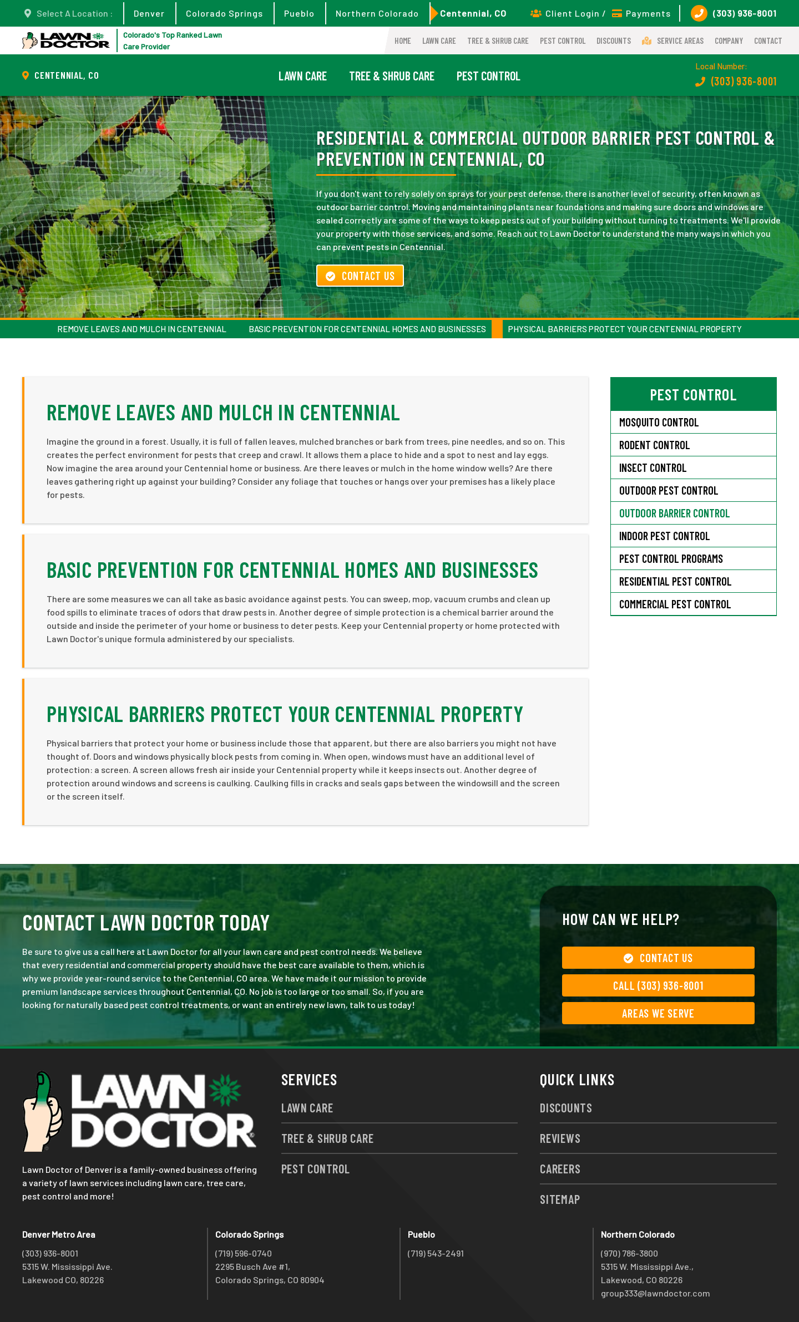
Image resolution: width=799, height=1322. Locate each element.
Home (403, 40)
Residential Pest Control (675, 581)
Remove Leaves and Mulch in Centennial (141, 329)
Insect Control (653, 467)
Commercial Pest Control (675, 604)
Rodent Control (654, 444)
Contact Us (360, 275)
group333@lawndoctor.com (655, 1293)
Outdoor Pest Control (669, 490)
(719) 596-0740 (243, 1253)
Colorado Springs (224, 13)
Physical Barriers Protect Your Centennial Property (625, 329)
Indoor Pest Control (664, 535)
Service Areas (673, 40)
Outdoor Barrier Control (674, 513)
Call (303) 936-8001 (658, 985)
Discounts (613, 40)
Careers (560, 1168)
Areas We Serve (658, 1013)
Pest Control (562, 40)
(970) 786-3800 (629, 1253)
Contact (768, 40)
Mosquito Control (659, 422)
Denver (149, 13)
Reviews (560, 1138)
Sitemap (560, 1199)
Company (729, 40)
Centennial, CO (473, 13)
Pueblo (299, 13)
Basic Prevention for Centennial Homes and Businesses (367, 329)
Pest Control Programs (671, 558)
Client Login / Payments (600, 13)
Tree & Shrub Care (498, 40)
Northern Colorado (377, 13)
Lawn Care (439, 40)
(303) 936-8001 (734, 13)
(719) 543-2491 (436, 1253)
